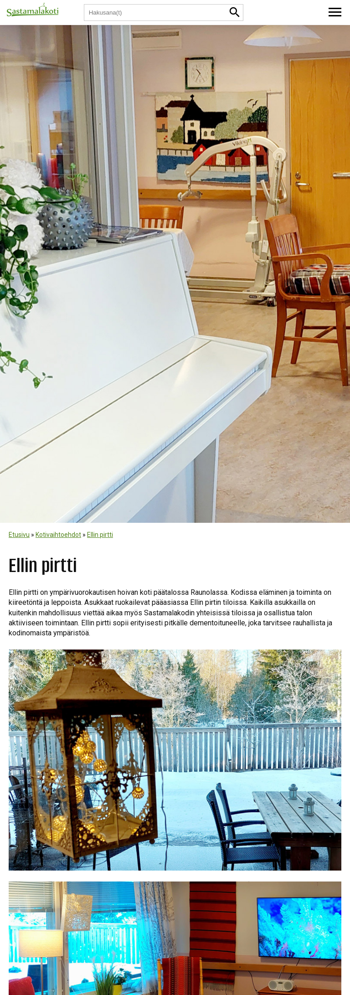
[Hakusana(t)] (155, 13)
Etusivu (19, 534)
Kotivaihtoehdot (58, 534)
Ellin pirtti (100, 534)
